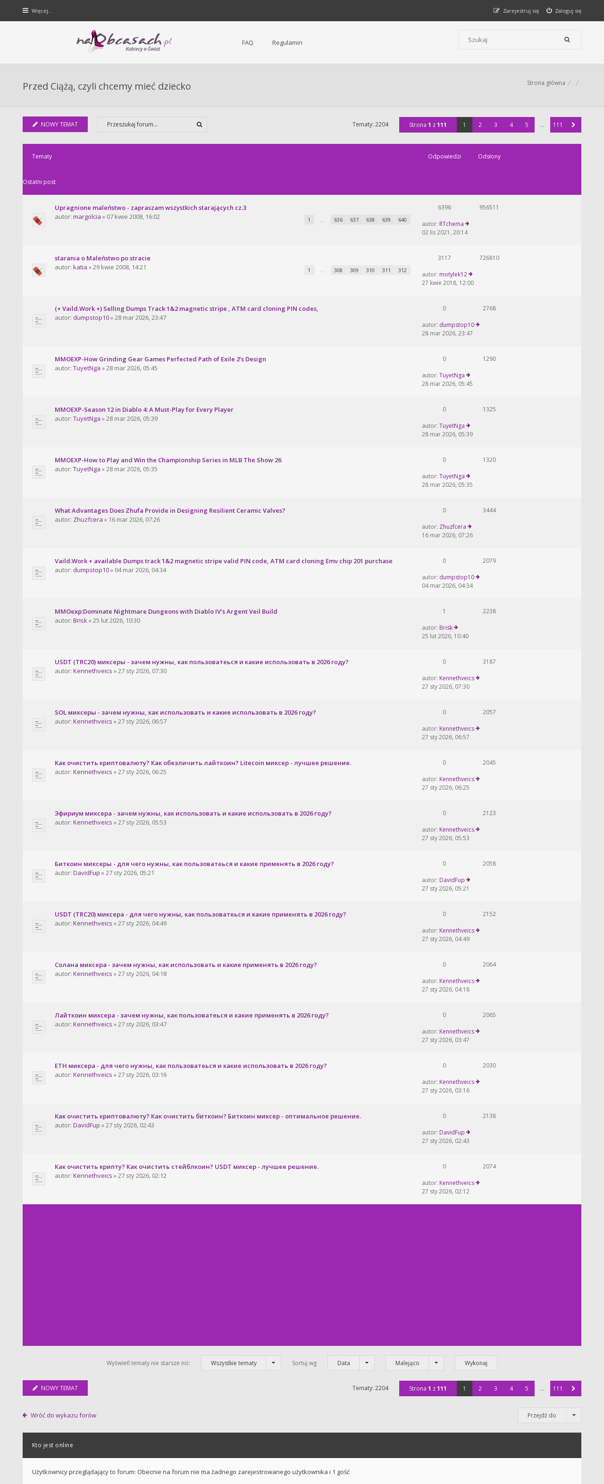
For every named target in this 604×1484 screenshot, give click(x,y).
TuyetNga (87, 314)
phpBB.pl (118, 1460)
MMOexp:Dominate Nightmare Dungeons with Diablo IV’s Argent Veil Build (167, 491)
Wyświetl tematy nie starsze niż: (194, 1061)
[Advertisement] (302, 974)
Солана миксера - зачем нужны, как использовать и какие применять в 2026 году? (187, 738)
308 (291, 240)
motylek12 (494, 228)
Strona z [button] (427, 129)
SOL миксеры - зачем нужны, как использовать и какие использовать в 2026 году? (186, 562)
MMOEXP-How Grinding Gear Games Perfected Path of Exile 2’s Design (161, 304)
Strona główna (545, 87)
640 (356, 199)
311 (340, 240)
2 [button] (479, 129)
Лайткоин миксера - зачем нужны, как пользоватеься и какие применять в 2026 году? (193, 774)
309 (307, 240)
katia (81, 237)
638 (323, 199)
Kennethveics (93, 535)
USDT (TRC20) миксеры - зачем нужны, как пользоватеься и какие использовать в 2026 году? (203, 526)
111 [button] (557, 129)
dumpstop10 (92, 279)
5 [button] (526, 129)
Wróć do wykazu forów (65, 1113)
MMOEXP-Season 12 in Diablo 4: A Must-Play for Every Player (145, 340)
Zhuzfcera (89, 420)
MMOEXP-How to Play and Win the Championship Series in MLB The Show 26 (169, 375)
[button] (572, 129)
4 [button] (510, 129)
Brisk (81, 500)
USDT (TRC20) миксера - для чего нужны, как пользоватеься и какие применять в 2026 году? (201, 703)
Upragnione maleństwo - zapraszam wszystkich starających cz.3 (151, 187)
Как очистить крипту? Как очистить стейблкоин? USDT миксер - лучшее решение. (187, 880)
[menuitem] (563, 10)
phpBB (90, 1445)
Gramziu (80, 1453)
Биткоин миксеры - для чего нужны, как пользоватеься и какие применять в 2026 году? (195, 668)
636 (291, 199)
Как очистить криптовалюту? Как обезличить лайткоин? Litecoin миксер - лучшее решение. (204, 597)
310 (323, 240)
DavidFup (87, 677)
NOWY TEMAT (56, 129)
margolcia (88, 196)
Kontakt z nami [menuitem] (488, 1420)
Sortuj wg (333, 1061)
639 (340, 199)
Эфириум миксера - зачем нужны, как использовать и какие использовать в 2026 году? (194, 632)
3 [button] (494, 129)
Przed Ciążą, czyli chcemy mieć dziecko (108, 87)
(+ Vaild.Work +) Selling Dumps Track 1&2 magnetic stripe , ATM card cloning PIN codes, (187, 269)
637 (307, 199)
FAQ (145, 42)
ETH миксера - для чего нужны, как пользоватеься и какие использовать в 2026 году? (192, 809)
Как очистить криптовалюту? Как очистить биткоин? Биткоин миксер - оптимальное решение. (209, 845)
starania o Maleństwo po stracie (103, 228)
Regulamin (184, 42)
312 (356, 240)
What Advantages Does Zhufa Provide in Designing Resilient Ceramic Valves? (171, 411)
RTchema (492, 187)
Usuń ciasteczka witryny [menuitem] (549, 1420)
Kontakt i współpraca (430, 1338)
